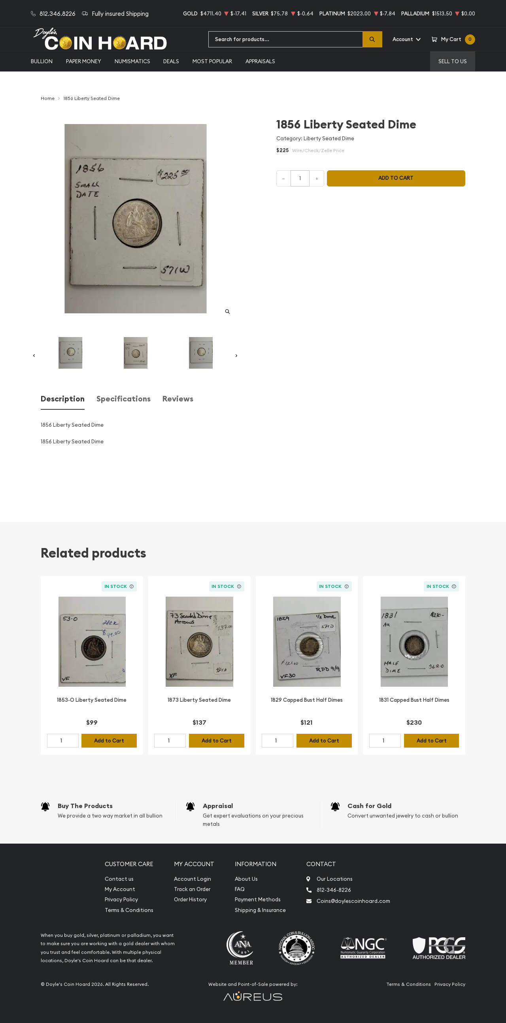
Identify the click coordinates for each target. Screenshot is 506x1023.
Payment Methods (258, 899)
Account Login (192, 879)
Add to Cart (109, 740)
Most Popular (212, 61)
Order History (190, 899)
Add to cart (395, 178)
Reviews (177, 398)
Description (63, 398)
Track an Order (192, 889)
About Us (246, 879)
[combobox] (285, 39)
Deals (171, 61)
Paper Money (83, 61)
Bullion (42, 61)
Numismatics (132, 61)
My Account (120, 889)
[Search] (372, 39)
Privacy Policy (121, 899)
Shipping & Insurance (260, 910)
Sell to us (452, 61)
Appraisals (260, 61)
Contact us (119, 879)
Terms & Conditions (129, 910)
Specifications (123, 398)
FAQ (240, 889)
